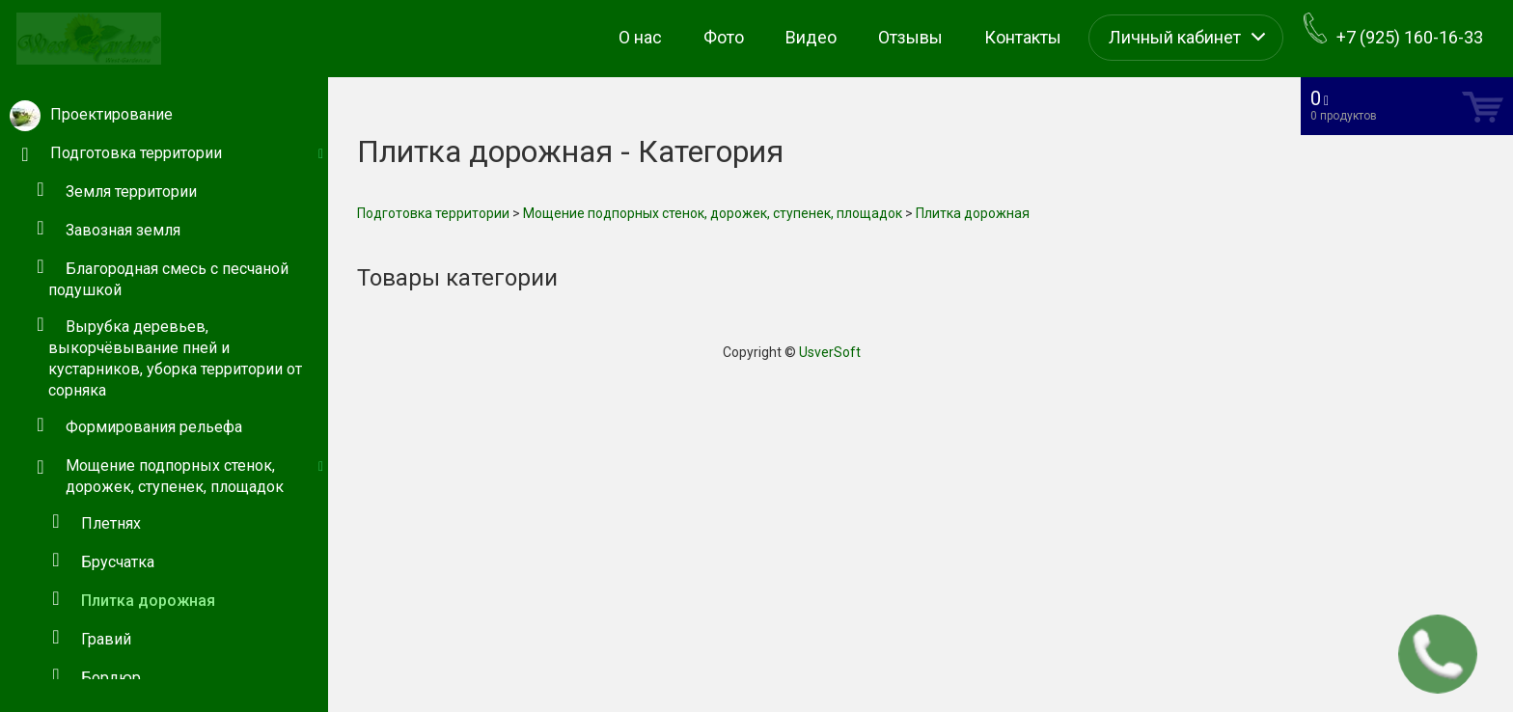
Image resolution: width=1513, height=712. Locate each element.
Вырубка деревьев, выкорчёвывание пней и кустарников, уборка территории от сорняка (175, 358)
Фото (723, 37)
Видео (811, 37)
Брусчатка (117, 562)
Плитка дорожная (148, 600)
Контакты (1022, 37)
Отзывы (910, 37)
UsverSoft (830, 352)
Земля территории (131, 191)
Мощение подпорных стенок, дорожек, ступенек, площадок (712, 213)
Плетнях (111, 523)
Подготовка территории (433, 213)
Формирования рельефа (154, 427)
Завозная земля (123, 230)
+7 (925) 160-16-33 (1393, 30)
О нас (640, 37)
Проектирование (111, 114)
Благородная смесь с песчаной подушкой (168, 279)
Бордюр (111, 678)
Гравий (106, 639)
